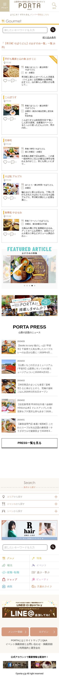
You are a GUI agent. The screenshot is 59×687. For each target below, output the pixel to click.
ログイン (43, 631)
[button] (5, 269)
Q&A (44, 640)
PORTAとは (17, 640)
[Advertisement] (29, 462)
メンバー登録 (15, 631)
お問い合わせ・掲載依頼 (40, 644)
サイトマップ (33, 640)
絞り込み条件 (49, 37)
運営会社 (35, 647)
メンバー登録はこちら (39, 14)
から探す (12, 497)
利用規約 (24, 647)
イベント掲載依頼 (15, 644)
